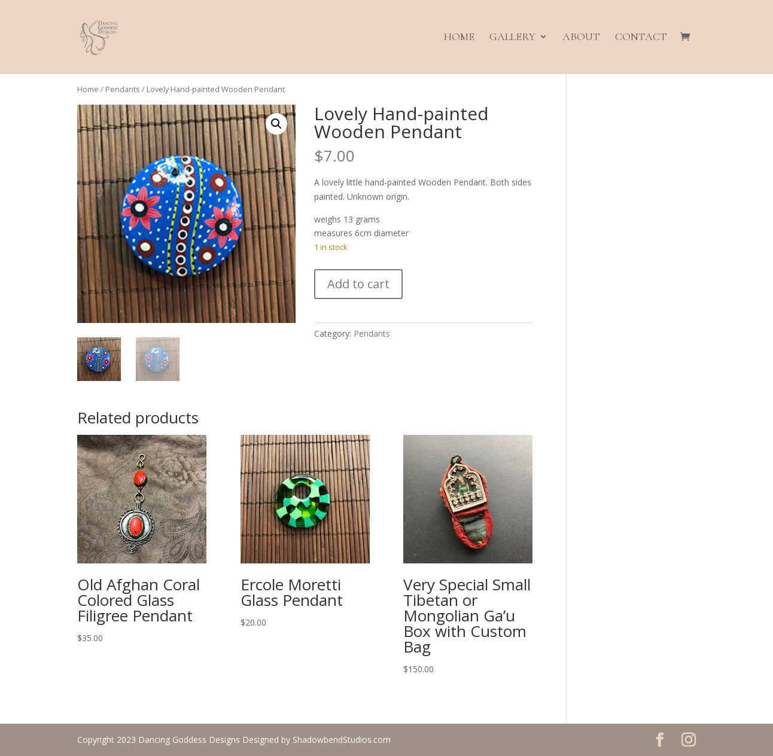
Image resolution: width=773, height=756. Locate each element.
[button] (276, 124)
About (581, 38)
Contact (641, 38)
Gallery (512, 38)
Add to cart (358, 284)
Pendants (122, 89)
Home (459, 38)
